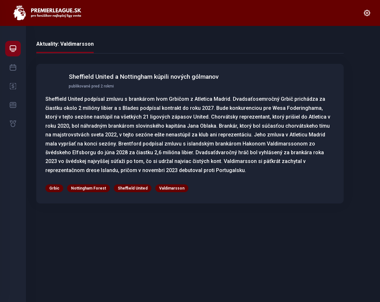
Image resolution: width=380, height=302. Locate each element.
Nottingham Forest (88, 188)
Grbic (54, 188)
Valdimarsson (171, 188)
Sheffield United (133, 188)
